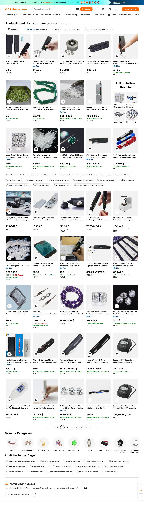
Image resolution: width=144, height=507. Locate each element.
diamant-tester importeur (59, 180)
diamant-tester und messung (65, 175)
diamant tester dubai (105, 180)
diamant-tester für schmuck (91, 175)
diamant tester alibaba (35, 180)
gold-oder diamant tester (39, 175)
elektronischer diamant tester (118, 175)
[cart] (110, 9)
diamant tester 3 (109, 472)
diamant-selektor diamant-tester (60, 472)
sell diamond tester (14, 180)
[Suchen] (86, 9)
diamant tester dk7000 (39, 466)
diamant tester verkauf (62, 466)
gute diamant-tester (61, 185)
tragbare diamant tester (15, 466)
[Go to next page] (96, 427)
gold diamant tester (35, 472)
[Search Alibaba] (54, 9)
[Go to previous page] (48, 427)
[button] (77, 9)
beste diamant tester (71, 461)
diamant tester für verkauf (119, 461)
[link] (141, 484)
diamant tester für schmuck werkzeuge (88, 185)
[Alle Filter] (13, 29)
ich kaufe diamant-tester (113, 466)
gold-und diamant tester (15, 175)
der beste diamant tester (83, 180)
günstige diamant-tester (49, 461)
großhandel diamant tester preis (87, 466)
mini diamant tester (126, 180)
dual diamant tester (41, 185)
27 (91, 427)
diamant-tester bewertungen (17, 185)
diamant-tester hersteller (95, 461)
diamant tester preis (14, 472)
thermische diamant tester (87, 472)
